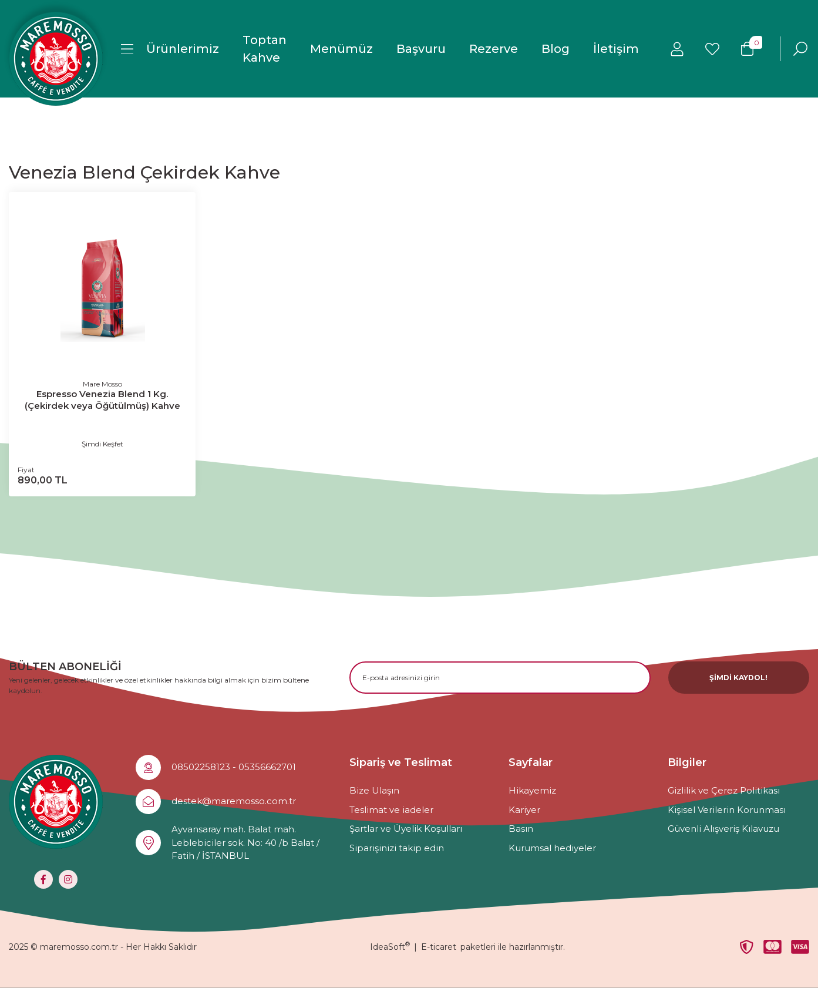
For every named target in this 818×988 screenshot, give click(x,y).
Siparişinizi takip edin (396, 847)
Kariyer (524, 809)
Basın (521, 828)
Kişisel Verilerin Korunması (727, 809)
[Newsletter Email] (500, 677)
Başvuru (421, 49)
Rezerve (493, 49)
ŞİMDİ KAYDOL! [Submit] (738, 677)
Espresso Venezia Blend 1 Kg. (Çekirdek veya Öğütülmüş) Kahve (102, 399)
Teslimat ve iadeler (391, 809)
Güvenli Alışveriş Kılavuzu (723, 828)
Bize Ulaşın (374, 790)
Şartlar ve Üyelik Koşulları (405, 828)
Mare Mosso (102, 383)
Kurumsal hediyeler (552, 847)
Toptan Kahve (265, 49)
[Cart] (747, 49)
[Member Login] (677, 49)
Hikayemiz (532, 790)
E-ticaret (438, 947)
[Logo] (56, 59)
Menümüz (341, 49)
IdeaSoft (390, 947)
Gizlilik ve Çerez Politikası (724, 790)
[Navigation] (170, 49)
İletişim (616, 49)
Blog (555, 49)
